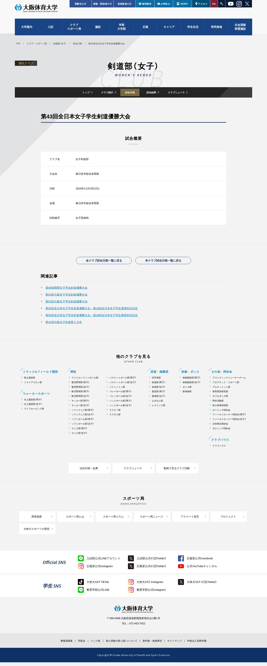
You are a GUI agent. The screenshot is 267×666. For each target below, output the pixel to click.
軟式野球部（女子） (80, 399)
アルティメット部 (221, 390)
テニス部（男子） (79, 431)
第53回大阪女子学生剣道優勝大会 (66, 298)
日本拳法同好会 (220, 427)
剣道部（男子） (158, 385)
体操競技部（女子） (191, 385)
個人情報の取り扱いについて (120, 644)
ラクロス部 (115, 418)
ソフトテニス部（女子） (83, 418)
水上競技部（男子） (33, 403)
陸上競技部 (29, 381)
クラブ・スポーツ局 (37, 43)
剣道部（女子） (60, 43)
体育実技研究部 (220, 395)
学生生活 (192, 30)
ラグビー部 (115, 413)
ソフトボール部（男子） (83, 422)
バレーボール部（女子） (120, 399)
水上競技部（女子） (33, 407)
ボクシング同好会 (221, 431)
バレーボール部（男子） (120, 395)
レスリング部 (158, 408)
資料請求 (146, 3)
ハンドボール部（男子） (120, 404)
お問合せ (165, 3)
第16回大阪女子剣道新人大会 (63, 325)
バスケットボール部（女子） (122, 385)
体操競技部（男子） (191, 381)
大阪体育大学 (36, 11)
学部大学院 (121, 30)
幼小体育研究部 (220, 408)
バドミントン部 (117, 390)
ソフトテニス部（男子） (83, 413)
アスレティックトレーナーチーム (229, 381)
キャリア (169, 30)
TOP (18, 43)
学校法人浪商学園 (208, 644)
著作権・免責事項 (156, 644)
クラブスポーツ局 (74, 30)
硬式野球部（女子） (80, 390)
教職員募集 (54, 644)
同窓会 (73, 644)
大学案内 (26, 30)
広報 (145, 30)
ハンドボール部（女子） (120, 408)
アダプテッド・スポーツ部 (225, 385)
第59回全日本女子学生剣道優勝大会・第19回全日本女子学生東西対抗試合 (91, 312)
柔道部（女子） (158, 399)
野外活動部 (218, 404)
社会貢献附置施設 (240, 30)
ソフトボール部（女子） (83, 427)
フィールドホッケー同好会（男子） (229, 418)
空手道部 (156, 381)
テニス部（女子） (79, 436)
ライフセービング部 (34, 412)
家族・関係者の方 (102, 3)
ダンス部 (187, 390)
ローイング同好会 (221, 413)
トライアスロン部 (33, 385)
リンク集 (90, 644)
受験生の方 (80, 3)
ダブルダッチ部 (220, 399)
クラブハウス (219, 449)
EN (214, 3)
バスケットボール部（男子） (122, 381)
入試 (50, 30)
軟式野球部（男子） (80, 395)
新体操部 (187, 395)
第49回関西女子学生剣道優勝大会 (66, 291)
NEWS (184, 3)
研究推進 (216, 30)
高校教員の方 (125, 3)
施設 (98, 30)
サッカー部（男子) (80, 404)
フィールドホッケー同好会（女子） (229, 422)
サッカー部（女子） (80, 408)
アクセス (202, 3)
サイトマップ (182, 644)
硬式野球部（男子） (80, 385)
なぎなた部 (157, 404)
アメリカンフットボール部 (85, 381)
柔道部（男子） (158, 395)
